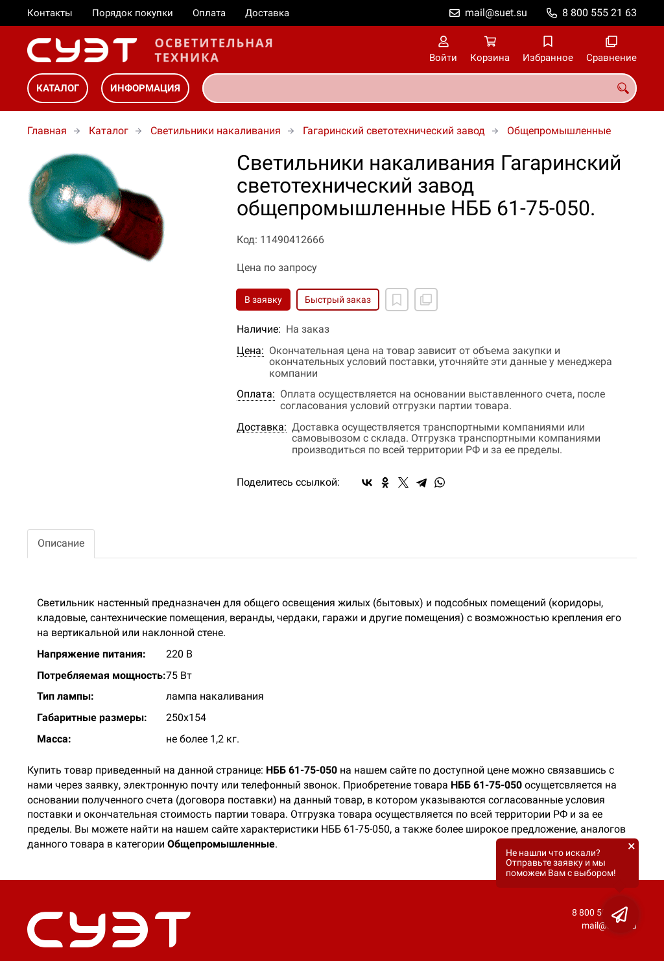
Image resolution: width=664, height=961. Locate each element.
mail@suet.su (496, 12)
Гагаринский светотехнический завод (394, 131)
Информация (145, 88)
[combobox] (419, 88)
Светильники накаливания (215, 131)
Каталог (57, 88)
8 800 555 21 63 (599, 12)
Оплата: (256, 394)
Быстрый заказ (338, 299)
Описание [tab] (61, 543)
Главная (47, 131)
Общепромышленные (559, 131)
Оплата (209, 13)
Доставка (267, 13)
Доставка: (262, 427)
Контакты (50, 13)
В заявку (263, 299)
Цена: (250, 351)
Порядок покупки (132, 13)
